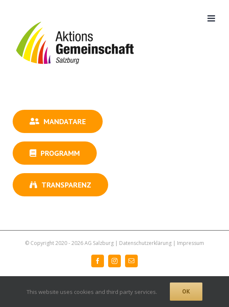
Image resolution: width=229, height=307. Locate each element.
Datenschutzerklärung (145, 243)
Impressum (190, 243)
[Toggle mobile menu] (211, 18)
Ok (186, 291)
